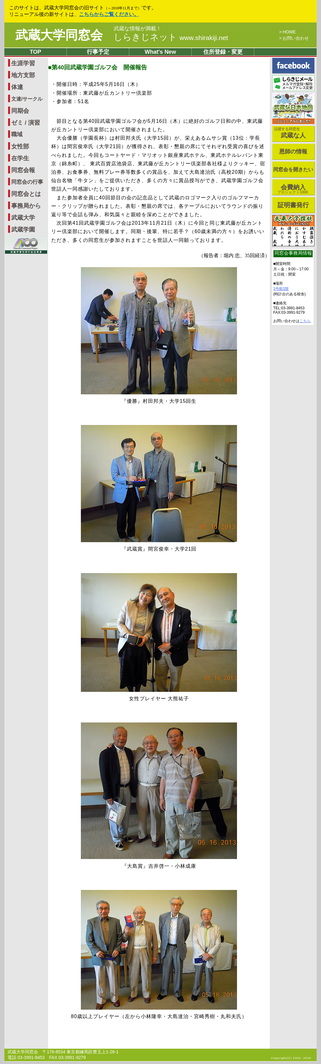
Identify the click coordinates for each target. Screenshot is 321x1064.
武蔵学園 (23, 229)
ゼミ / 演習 (25, 122)
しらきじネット (171, 37)
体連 (17, 87)
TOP (35, 52)
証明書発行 (293, 205)
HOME (289, 31)
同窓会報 (23, 170)
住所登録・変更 (223, 52)
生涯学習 (23, 63)
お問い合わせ (296, 38)
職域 (16, 134)
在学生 (20, 158)
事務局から (26, 205)
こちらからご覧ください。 (109, 14)
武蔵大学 (23, 217)
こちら (305, 321)
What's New (160, 52)
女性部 (20, 146)
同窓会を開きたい (293, 169)
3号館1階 (281, 289)
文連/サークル (26, 99)
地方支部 (23, 75)
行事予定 (98, 52)
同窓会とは (26, 194)
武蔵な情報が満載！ (137, 28)
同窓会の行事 (27, 182)
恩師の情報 (293, 151)
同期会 (20, 110)
